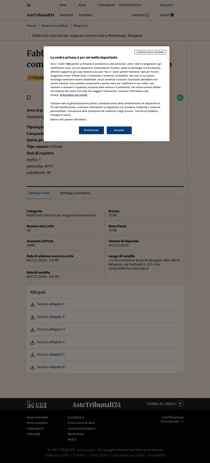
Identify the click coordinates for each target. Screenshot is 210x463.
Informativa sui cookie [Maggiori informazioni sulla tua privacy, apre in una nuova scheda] (73, 95)
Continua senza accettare (150, 52)
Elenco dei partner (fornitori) (68, 119)
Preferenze (91, 130)
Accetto (119, 130)
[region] (107, 93)
